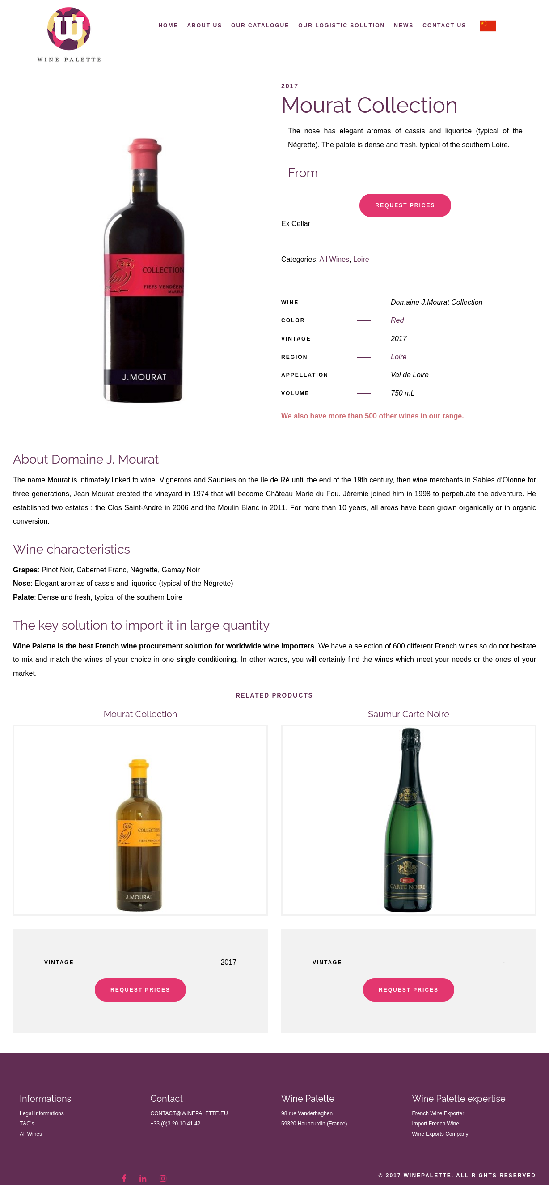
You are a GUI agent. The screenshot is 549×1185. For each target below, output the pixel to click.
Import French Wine (435, 1122)
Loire (361, 258)
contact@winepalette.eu (189, 1112)
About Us (204, 25)
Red (397, 319)
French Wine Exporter (438, 1112)
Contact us (444, 25)
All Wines (334, 258)
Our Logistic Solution (341, 25)
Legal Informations (42, 1112)
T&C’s (27, 1122)
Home (168, 25)
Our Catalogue (260, 25)
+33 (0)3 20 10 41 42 (176, 1122)
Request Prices (405, 204)
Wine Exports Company (440, 1133)
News (404, 25)
